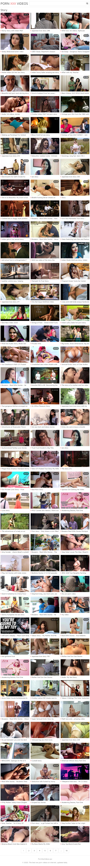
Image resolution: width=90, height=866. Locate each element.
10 (67, 851)
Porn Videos (14, 3)
